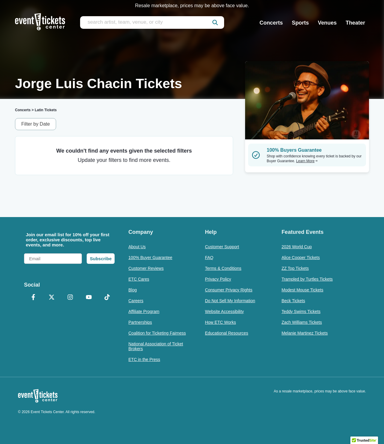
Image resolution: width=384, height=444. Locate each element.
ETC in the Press (144, 359)
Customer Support (222, 246)
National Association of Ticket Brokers (155, 346)
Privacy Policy (218, 279)
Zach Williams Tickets (301, 322)
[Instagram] (70, 297)
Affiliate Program (143, 311)
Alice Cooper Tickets (300, 257)
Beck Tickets (293, 300)
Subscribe (101, 258)
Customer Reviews (146, 268)
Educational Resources (226, 333)
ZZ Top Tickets (295, 268)
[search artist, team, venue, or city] (152, 22)
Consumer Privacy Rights (228, 290)
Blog (132, 290)
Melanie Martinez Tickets (304, 333)
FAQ (209, 257)
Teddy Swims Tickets (300, 311)
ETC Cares (138, 279)
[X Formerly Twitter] (52, 297)
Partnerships (140, 322)
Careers (135, 300)
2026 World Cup (296, 246)
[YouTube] (89, 297)
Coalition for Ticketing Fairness (157, 333)
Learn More (307, 161)
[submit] (215, 22)
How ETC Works (220, 322)
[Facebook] (33, 297)
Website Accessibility (224, 311)
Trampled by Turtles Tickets (307, 279)
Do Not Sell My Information (230, 300)
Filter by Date (35, 124)
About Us (137, 246)
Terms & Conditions (223, 268)
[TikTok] (107, 297)
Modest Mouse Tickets (302, 290)
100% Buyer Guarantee (150, 257)
